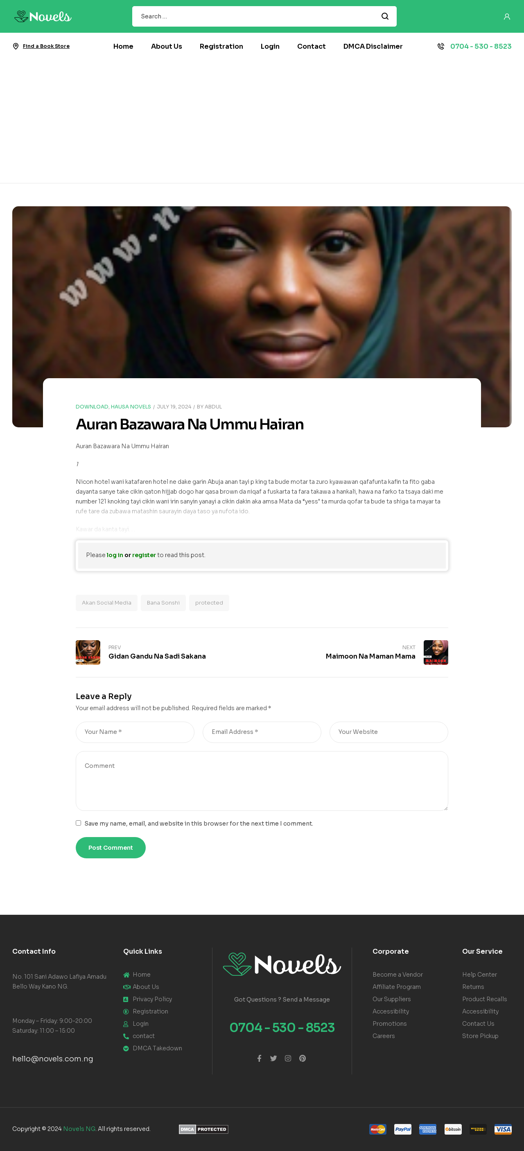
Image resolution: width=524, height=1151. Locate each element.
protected (209, 602)
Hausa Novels (131, 407)
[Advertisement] (262, 121)
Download (92, 407)
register (144, 555)
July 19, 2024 (174, 407)
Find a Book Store (46, 46)
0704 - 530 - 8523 (481, 46)
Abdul (213, 407)
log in (115, 555)
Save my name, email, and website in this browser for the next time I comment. (198, 823)
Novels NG (79, 1129)
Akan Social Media (106, 602)
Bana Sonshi (163, 602)
